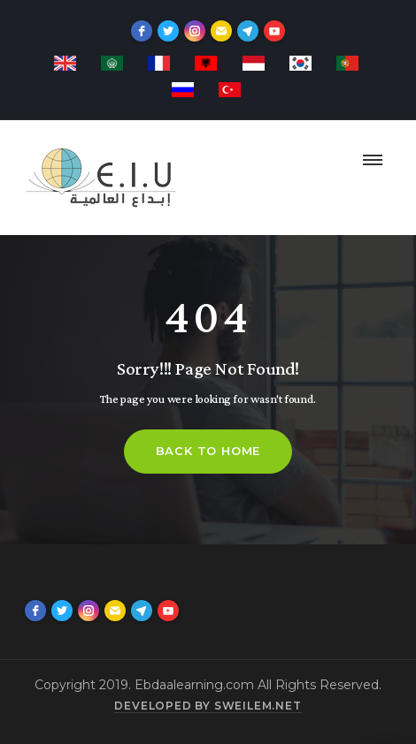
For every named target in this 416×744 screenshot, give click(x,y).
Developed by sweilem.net (207, 705)
